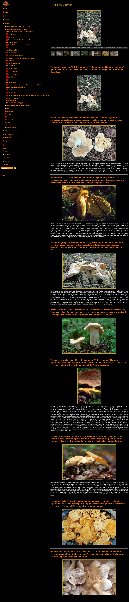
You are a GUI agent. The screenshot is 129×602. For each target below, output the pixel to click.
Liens (4, 148)
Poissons (9, 117)
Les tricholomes (13, 98)
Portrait (5, 151)
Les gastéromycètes (14, 63)
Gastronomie (9, 134)
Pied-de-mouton (12, 100)
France (7, 16)
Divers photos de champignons (15, 102)
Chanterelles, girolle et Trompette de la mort (21, 40)
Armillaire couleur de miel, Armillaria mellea (20, 31)
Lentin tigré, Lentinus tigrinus (15, 87)
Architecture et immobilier (11, 131)
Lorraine (7, 19)
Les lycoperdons (11, 82)
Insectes (8, 108)
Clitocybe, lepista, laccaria (16, 55)
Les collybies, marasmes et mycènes (19, 45)
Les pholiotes (12, 90)
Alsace (7, 12)
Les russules (11, 92)
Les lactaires (12, 80)
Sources (7, 161)
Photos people (7, 137)
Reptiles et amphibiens (13, 120)
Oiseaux (8, 114)
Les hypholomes (13, 71)
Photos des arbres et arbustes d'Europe (18, 26)
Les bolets (11, 37)
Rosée (8, 122)
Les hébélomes (12, 68)
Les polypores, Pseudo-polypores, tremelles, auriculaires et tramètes (28, 95)
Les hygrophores (13, 74)
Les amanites (12, 34)
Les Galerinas (10, 65)
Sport (6, 141)
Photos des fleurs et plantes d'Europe (17, 105)
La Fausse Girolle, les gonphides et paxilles (21, 58)
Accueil (5, 8)
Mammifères (10, 111)
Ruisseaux (8, 125)
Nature (7, 23)
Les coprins (11, 48)
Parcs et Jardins (11, 127)
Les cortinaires (12, 52)
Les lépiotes (11, 77)
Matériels (6, 158)
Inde (6, 145)
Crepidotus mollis (11, 50)
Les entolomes (10, 60)
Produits (7, 154)
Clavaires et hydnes (12, 42)
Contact (5, 164)
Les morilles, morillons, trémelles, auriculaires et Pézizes (25, 85)
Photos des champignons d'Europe (16, 29)
